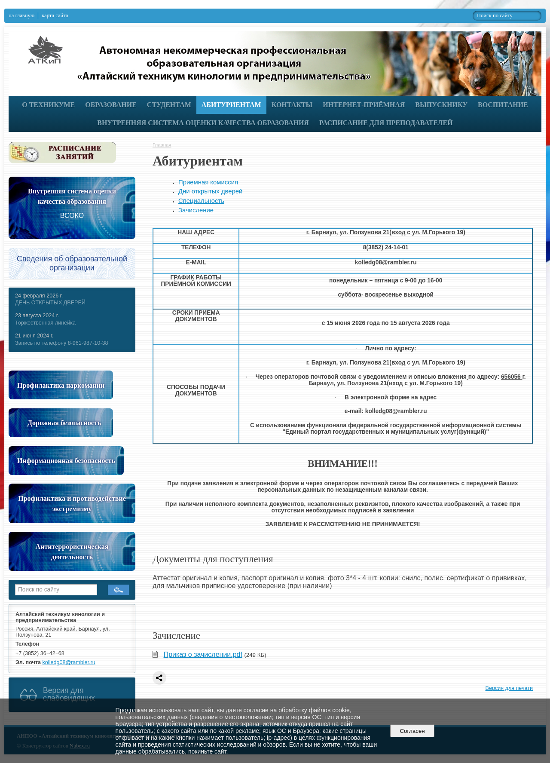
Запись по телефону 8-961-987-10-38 (61, 343)
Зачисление (196, 210)
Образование (111, 104)
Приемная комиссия (208, 182)
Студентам (169, 104)
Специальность (201, 200)
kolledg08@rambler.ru (69, 662)
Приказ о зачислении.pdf (203, 654)
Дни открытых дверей (210, 191)
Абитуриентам (231, 104)
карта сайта (55, 15)
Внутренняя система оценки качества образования (203, 122)
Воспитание (503, 104)
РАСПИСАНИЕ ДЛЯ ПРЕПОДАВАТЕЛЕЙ (386, 122)
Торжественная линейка (45, 323)
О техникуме (48, 104)
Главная (162, 144)
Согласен (412, 731)
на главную (21, 15)
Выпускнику (441, 104)
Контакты (292, 104)
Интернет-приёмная (364, 104)
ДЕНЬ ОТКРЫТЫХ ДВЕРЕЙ (50, 303)
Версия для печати (509, 688)
